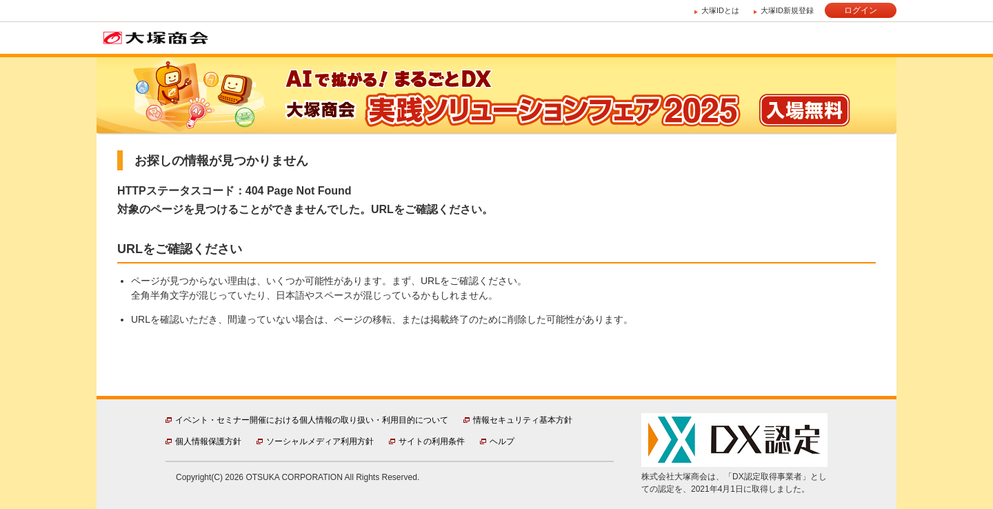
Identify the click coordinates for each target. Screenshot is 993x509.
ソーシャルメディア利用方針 (320, 441)
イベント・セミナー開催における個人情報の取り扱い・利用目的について (311, 420)
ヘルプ (502, 441)
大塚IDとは (720, 10)
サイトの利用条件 (432, 441)
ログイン (860, 10)
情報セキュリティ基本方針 (522, 420)
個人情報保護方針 (208, 441)
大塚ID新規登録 (787, 10)
